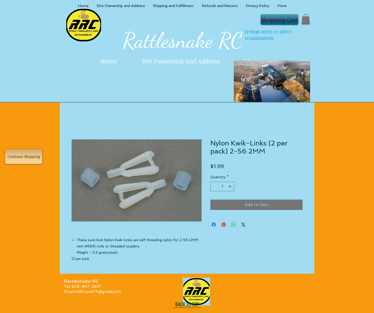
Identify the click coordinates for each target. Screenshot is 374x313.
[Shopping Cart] (279, 19)
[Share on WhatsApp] (233, 224)
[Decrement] (214, 186)
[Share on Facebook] (214, 224)
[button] (305, 19)
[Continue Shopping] (23, 156)
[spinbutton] (222, 186)
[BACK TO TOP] (187, 304)
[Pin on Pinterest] (224, 224)
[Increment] (230, 186)
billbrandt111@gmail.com (98, 291)
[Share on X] (243, 224)
